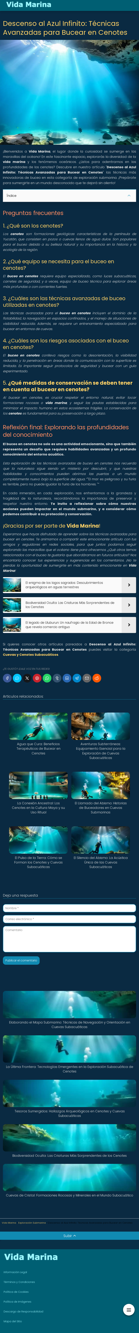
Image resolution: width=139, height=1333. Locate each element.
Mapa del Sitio (13, 1321)
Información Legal (15, 1272)
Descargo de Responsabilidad (23, 1311)
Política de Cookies (16, 1292)
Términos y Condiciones (19, 1282)
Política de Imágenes (17, 1302)
